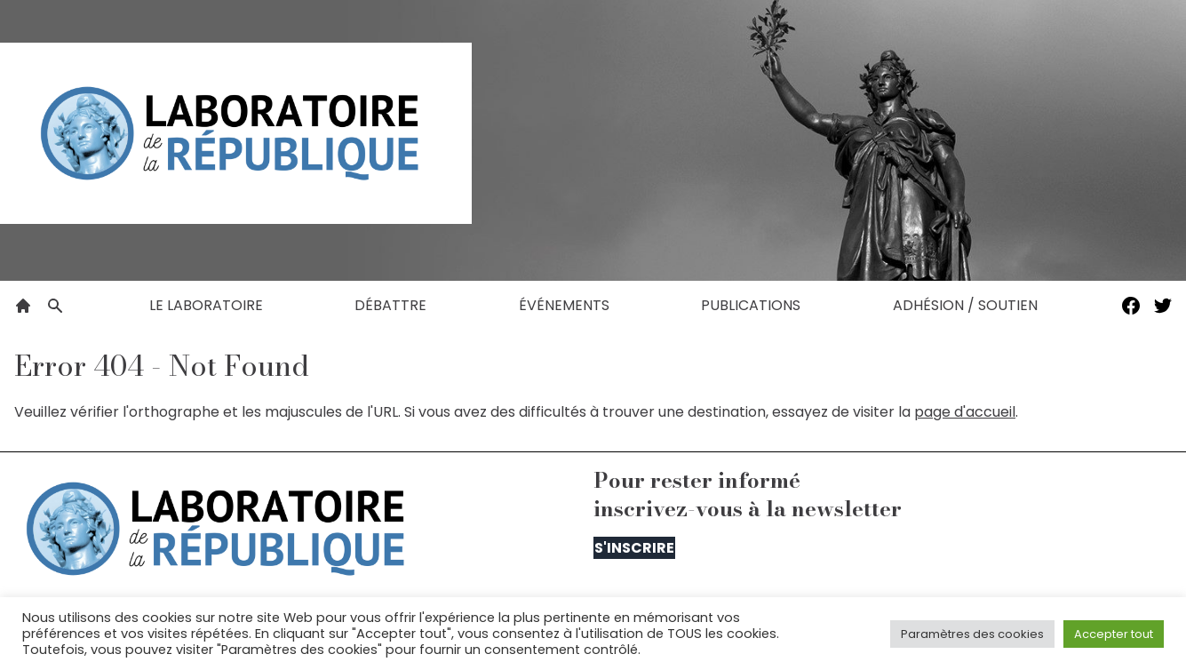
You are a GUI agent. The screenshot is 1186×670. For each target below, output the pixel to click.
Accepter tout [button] (1113, 634)
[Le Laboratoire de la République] (235, 133)
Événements (564, 305)
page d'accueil (964, 412)
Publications (750, 305)
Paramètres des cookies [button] (972, 634)
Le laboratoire (206, 305)
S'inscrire (634, 548)
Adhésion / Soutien (965, 305)
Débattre (390, 305)
